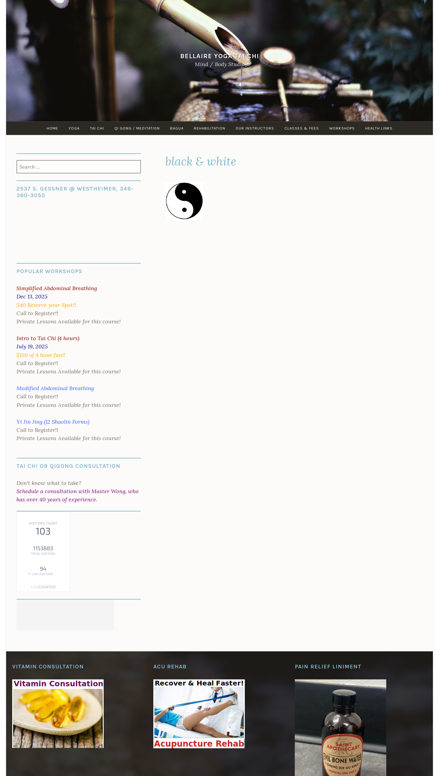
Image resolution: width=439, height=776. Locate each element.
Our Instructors (255, 128)
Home (52, 128)
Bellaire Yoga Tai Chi (219, 56)
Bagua (177, 128)
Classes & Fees (301, 128)
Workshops (342, 128)
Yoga (74, 128)
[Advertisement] (65, 615)
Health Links (379, 128)
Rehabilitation (209, 128)
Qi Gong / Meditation (137, 128)
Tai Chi (97, 128)
